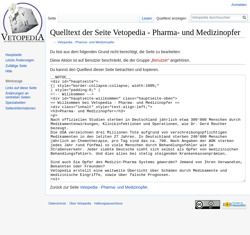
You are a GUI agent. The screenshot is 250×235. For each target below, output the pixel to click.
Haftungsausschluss (108, 224)
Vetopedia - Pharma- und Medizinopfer (86, 42)
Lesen (147, 18)
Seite (52, 18)
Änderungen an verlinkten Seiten (18, 95)
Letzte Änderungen (19, 60)
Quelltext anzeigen (171, 18)
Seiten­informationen (20, 108)
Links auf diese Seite (21, 88)
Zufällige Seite (16, 66)
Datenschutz (57, 224)
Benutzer (160, 60)
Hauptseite (13, 55)
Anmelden (239, 5)
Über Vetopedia (80, 224)
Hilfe (8, 71)
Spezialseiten (15, 103)
